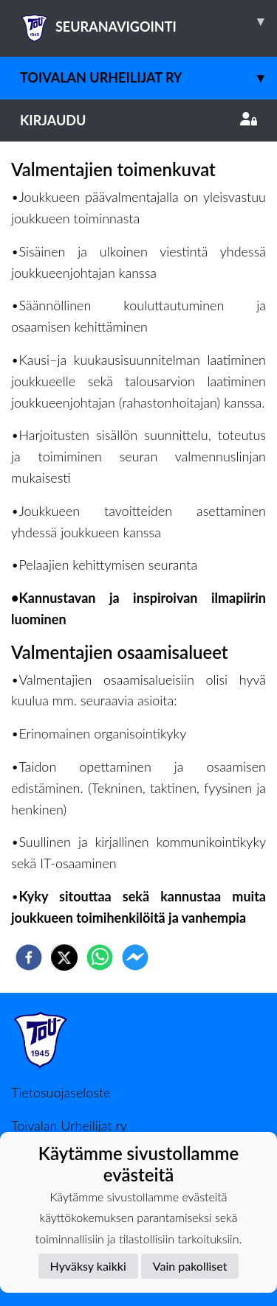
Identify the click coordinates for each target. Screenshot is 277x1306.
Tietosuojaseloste (60, 1092)
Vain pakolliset (190, 1266)
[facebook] (29, 957)
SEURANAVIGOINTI (148, 21)
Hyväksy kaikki (88, 1266)
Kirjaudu (138, 120)
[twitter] (64, 957)
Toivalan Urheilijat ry (148, 78)
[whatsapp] (99, 957)
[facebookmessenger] (135, 957)
